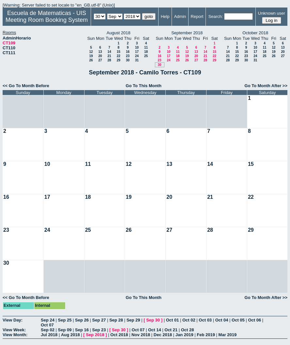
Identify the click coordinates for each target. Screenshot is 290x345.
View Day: (13, 320)
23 (128, 56)
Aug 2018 (70, 334)
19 (91, 56)
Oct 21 (170, 329)
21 (109, 56)
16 (128, 52)
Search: (215, 16)
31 (137, 60)
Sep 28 (116, 320)
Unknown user (271, 13)
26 (91, 60)
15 (118, 52)
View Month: (15, 334)
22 (118, 56)
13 (100, 52)
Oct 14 (154, 329)
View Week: (14, 329)
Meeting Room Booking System (47, 20)
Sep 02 (47, 329)
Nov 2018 (140, 334)
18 (146, 52)
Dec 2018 (163, 334)
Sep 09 (65, 329)
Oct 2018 (119, 334)
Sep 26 (82, 320)
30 (128, 60)
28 (109, 60)
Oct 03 (205, 320)
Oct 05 (238, 320)
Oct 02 (188, 320)
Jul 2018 (49, 334)
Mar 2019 (228, 334)
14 (109, 52)
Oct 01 (172, 320)
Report (197, 16)
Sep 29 (133, 320)
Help (165, 16)
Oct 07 (47, 324)
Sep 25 (65, 320)
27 (100, 60)
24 (137, 56)
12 (91, 52)
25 (146, 56)
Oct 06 (254, 320)
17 (137, 52)
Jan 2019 (184, 334)
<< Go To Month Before (26, 85)
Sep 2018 (95, 334)
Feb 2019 (206, 334)
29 (118, 60)
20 (100, 56)
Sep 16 (82, 329)
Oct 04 (221, 320)
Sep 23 (99, 329)
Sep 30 (153, 320)
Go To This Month (143, 85)
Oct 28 (187, 329)
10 (137, 47)
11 (146, 47)
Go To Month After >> (266, 85)
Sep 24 (47, 320)
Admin (180, 16)
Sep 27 (99, 320)
